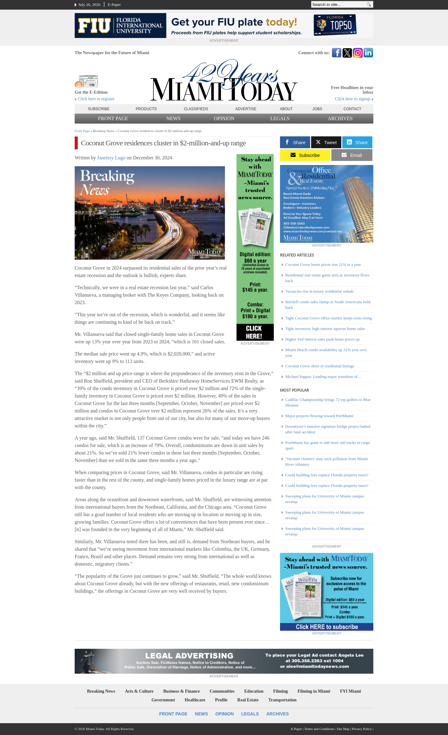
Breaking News (101, 691)
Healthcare (195, 700)
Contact (352, 109)
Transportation (282, 700)
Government (163, 700)
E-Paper (114, 4)
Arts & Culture (139, 691)
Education (253, 691)
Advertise (245, 109)
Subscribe (99, 109)
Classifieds (196, 109)
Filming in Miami (313, 691)
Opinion (224, 118)
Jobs (317, 109)
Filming (280, 691)
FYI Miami (350, 691)
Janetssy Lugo (111, 157)
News (173, 118)
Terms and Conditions (319, 729)
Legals (279, 118)
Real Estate (248, 700)
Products (146, 109)
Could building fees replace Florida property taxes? (326, 475)
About (286, 109)
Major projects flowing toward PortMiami (319, 415)
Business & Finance (181, 691)
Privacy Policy (362, 729)
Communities (222, 691)
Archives (340, 118)
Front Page (113, 118)
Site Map (343, 729)
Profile (221, 700)
